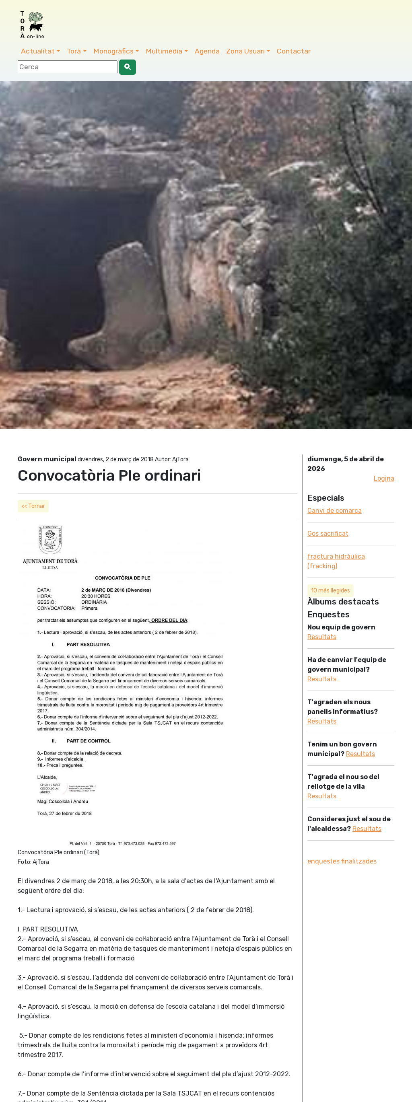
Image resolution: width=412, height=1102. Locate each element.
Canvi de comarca (334, 510)
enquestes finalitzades (342, 861)
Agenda (207, 51)
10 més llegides (330, 590)
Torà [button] (74, 51)
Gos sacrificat (327, 533)
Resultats (321, 637)
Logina (384, 478)
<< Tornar (33, 506)
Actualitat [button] (38, 51)
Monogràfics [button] (113, 51)
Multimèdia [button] (164, 51)
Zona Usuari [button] (245, 51)
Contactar (294, 51)
